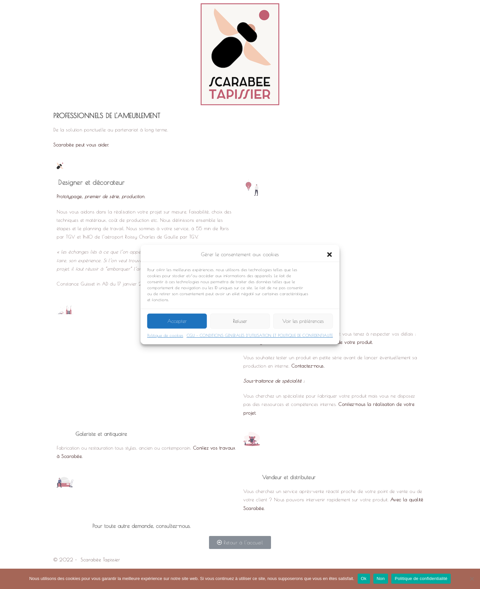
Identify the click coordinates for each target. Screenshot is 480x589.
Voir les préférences (303, 325)
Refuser (240, 325)
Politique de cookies (165, 340)
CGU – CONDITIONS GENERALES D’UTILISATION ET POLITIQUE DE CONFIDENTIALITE (260, 340)
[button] (329, 258)
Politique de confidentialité (421, 578)
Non (381, 578)
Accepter (177, 325)
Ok (364, 578)
